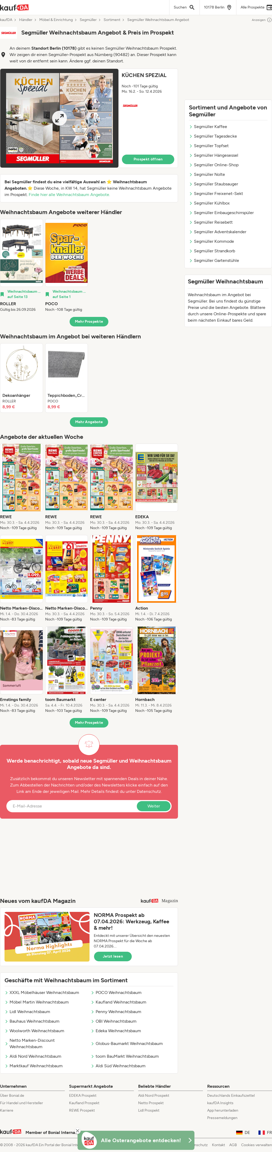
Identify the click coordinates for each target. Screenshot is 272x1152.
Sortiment (112, 20)
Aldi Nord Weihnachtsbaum (33, 1056)
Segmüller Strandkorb (212, 250)
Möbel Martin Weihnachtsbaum (37, 1002)
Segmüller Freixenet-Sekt (216, 193)
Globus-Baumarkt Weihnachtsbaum (127, 1043)
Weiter (153, 806)
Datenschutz (149, 791)
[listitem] (21, 265)
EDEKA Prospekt (82, 1095)
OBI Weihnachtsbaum (114, 1021)
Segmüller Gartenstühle (214, 260)
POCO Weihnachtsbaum (116, 992)
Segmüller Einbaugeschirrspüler (221, 212)
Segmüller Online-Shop (214, 164)
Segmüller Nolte (207, 174)
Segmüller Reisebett (211, 222)
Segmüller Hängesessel (213, 155)
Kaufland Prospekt (84, 1103)
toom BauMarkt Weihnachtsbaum (125, 1056)
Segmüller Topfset (209, 145)
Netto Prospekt (151, 1103)
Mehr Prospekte (89, 321)
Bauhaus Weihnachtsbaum (32, 1021)
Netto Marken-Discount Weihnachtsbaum (30, 1043)
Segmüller (88, 20)
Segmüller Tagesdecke (213, 136)
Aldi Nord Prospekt (153, 1095)
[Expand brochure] (59, 118)
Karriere (6, 1110)
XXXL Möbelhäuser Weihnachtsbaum (42, 992)
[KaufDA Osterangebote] (136, 1140)
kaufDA (6, 20)
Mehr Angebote (89, 422)
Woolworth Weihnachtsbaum (34, 1030)
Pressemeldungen (222, 1118)
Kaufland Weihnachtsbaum (118, 1002)
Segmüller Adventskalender (217, 231)
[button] (89, 118)
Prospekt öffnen (148, 159)
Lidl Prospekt (148, 1110)
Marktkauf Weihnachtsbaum (34, 1065)
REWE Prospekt (82, 1110)
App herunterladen (222, 1110)
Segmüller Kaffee (208, 126)
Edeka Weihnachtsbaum (116, 1030)
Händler (25, 20)
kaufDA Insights (220, 1103)
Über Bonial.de (12, 1095)
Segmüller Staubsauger (213, 183)
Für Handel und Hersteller (21, 1103)
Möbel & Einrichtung (56, 20)
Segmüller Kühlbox (209, 203)
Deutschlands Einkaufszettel (231, 1095)
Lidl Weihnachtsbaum (27, 1011)
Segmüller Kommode (211, 241)
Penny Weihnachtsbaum (116, 1011)
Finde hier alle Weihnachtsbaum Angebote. (69, 194)
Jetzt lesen (113, 956)
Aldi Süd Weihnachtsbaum (118, 1065)
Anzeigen (262, 20)
